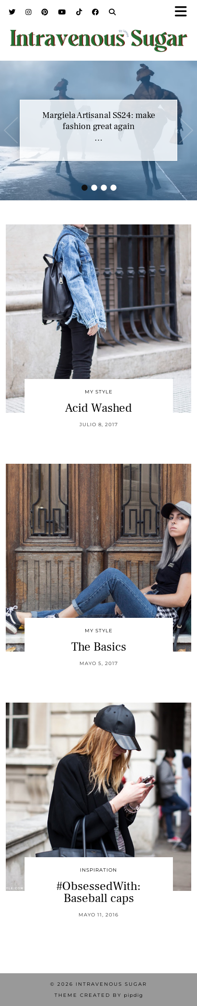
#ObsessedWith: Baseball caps (98, 892)
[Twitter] (12, 12)
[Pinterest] (45, 12)
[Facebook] (95, 12)
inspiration (98, 870)
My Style (99, 392)
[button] (184, 12)
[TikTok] (79, 12)
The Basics (98, 646)
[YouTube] (62, 12)
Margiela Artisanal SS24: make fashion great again (98, 121)
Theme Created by (98, 995)
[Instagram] (29, 12)
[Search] (112, 12)
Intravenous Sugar (111, 984)
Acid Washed (98, 408)
